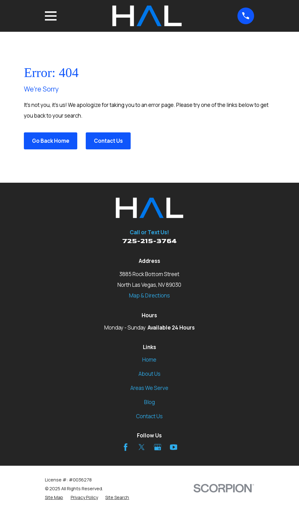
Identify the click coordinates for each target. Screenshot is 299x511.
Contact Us (108, 140)
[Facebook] (125, 447)
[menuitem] (54, 497)
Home (149, 359)
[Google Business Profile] (157, 447)
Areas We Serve (149, 388)
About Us (149, 373)
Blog (149, 402)
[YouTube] (173, 447)
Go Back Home (50, 140)
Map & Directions (149, 295)
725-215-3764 (149, 241)
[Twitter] (141, 447)
